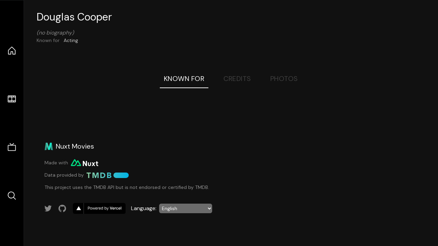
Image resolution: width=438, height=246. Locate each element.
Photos (284, 78)
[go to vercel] (99, 208)
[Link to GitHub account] (62, 208)
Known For (184, 78)
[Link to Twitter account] (48, 208)
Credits (237, 78)
